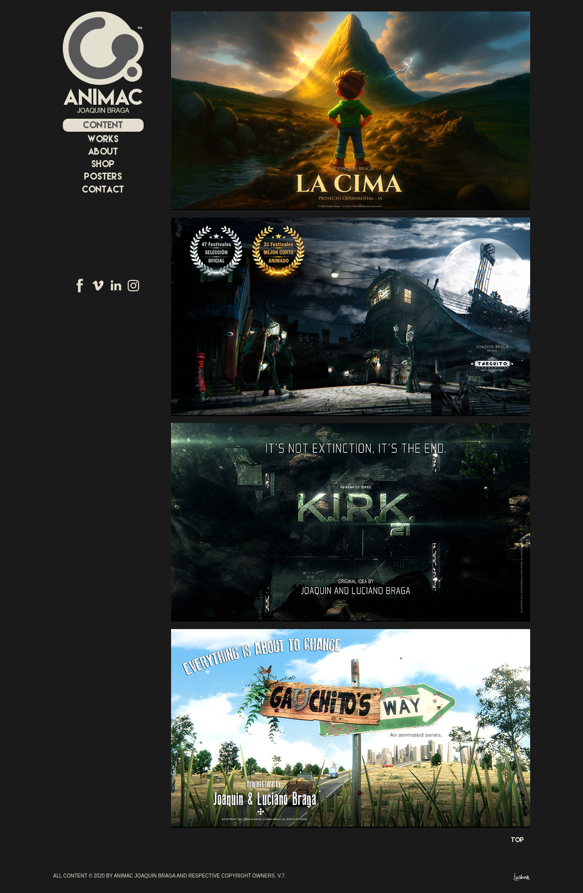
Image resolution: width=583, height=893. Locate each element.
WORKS (103, 139)
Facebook (79, 285)
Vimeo (97, 285)
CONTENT (103, 125)
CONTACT (103, 189)
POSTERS (103, 176)
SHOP (103, 164)
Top (517, 840)
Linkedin (115, 285)
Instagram (133, 285)
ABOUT (103, 151)
